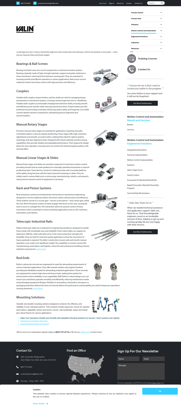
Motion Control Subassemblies (140, 160)
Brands (130, 124)
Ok (160, 389)
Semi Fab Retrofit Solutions (138, 193)
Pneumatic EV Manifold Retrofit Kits (142, 180)
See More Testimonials (142, 103)
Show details (39, 402)
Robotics (130, 165)
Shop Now (102, 3)
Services (130, 129)
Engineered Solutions (137, 15)
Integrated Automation (137, 150)
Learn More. (38, 288)
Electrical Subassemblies (137, 155)
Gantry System (133, 175)
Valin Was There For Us (140, 202)
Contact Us (138, 3)
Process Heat (87, 15)
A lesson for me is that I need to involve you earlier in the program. (144, 87)
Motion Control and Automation (114, 17)
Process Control (74, 15)
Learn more (41, 249)
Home (18, 24)
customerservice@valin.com (32, 374)
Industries (150, 15)
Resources (160, 15)
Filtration (97, 15)
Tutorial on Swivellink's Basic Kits (34, 321)
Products (49, 24)
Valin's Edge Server (135, 170)
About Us (120, 3)
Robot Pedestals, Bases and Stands (34, 324)
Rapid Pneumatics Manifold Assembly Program (143, 186)
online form (85, 332)
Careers (129, 3)
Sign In (111, 3)
